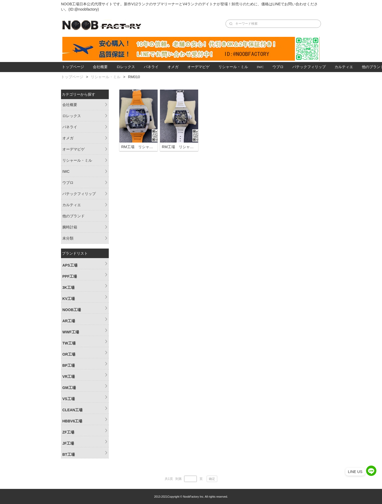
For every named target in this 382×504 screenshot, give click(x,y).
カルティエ (344, 67)
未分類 (67, 238)
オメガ (173, 67)
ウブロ (278, 67)
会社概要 (100, 67)
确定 (212, 479)
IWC (260, 67)
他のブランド (73, 216)
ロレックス (125, 67)
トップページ (73, 67)
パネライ (151, 67)
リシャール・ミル (233, 67)
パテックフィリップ (309, 67)
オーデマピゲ (198, 67)
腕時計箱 (69, 227)
